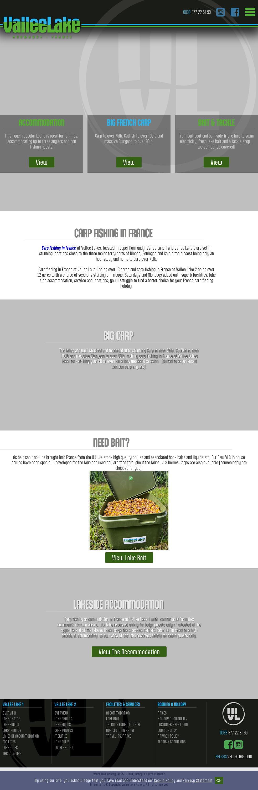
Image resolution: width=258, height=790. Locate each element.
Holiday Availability (172, 719)
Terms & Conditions (171, 742)
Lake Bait (112, 719)
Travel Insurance (118, 736)
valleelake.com (233, 756)
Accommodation (118, 713)
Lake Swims (11, 724)
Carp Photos (12, 730)
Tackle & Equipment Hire (123, 724)
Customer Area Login (173, 724)
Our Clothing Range (120, 730)
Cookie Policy (167, 730)
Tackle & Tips (12, 753)
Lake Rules (10, 747)
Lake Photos (11, 719)
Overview (9, 713)
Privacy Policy (168, 736)
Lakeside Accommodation (21, 736)
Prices (162, 713)
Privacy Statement (198, 780)
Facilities (9, 742)
